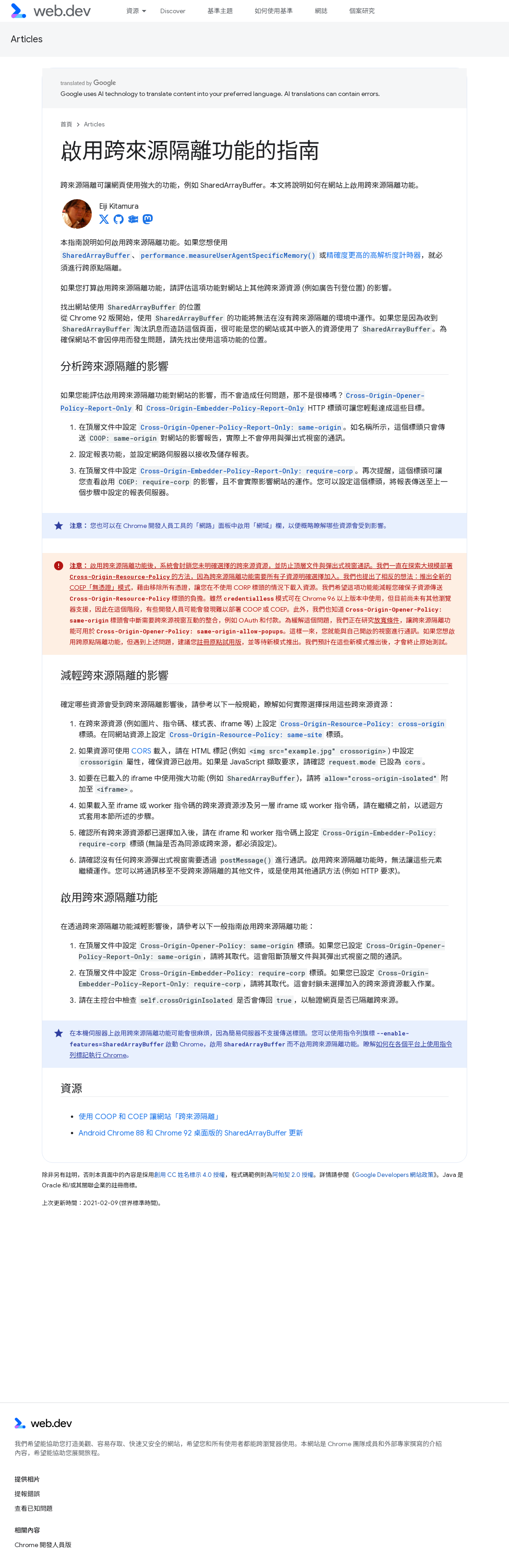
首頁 (66, 124)
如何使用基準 (273, 11)
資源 (132, 11)
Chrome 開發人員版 (43, 1545)
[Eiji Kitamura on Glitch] (133, 221)
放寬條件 (386, 620)
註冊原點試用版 (219, 642)
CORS (141, 751)
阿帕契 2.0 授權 (293, 1175)
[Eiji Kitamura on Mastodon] (148, 221)
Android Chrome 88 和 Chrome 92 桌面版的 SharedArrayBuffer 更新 (191, 1133)
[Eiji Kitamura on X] (104, 221)
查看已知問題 (34, 1508)
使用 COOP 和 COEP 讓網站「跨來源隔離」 (150, 1116)
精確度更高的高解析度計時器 (373, 255)
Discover (172, 11)
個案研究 (361, 11)
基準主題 (220, 11)
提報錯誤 (27, 1494)
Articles (27, 39)
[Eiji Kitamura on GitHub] (119, 221)
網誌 (320, 11)
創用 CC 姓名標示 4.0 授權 (189, 1175)
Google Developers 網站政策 (394, 1175)
